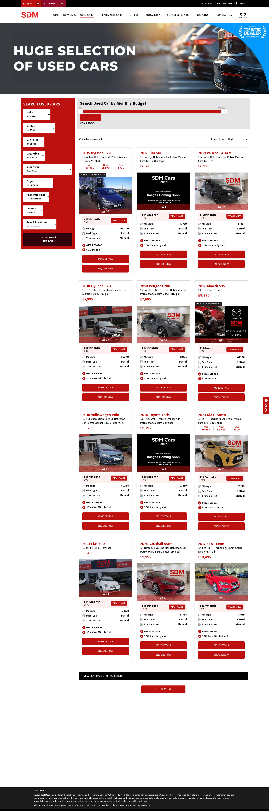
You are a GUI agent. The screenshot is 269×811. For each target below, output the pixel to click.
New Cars (76, 15)
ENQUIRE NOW (105, 265)
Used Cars (92, 15)
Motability (155, 15)
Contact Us (224, 15)
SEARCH (47, 239)
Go (238, 113)
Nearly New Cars (116, 15)
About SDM (206, 3)
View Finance (119, 216)
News (242, 3)
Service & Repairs (180, 15)
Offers (137, 15)
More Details (105, 255)
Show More (163, 685)
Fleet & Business (226, 3)
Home (63, 15)
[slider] (80, 113)
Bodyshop (204, 15)
